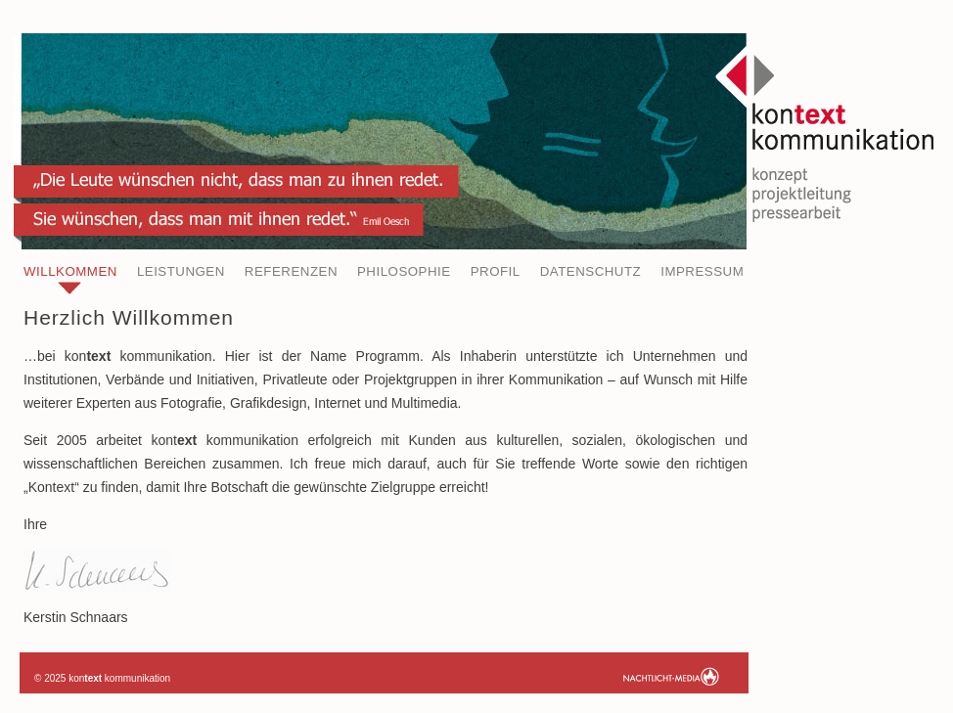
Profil (496, 271)
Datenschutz (591, 271)
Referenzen (291, 271)
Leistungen (181, 271)
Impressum (702, 271)
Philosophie (404, 271)
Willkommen (70, 271)
